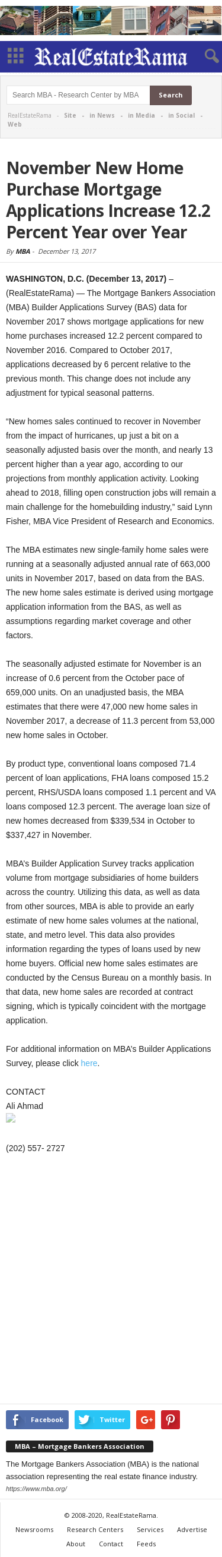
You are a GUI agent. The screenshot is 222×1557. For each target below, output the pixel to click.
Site (70, 115)
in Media (141, 115)
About (75, 1543)
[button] (204, 56)
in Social (181, 115)
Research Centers (95, 1529)
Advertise (192, 1529)
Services (150, 1529)
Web (15, 124)
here (89, 1063)
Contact (111, 1543)
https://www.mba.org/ (36, 1488)
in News (102, 115)
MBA (22, 251)
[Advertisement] (111, 1281)
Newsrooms (34, 1529)
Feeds (146, 1543)
